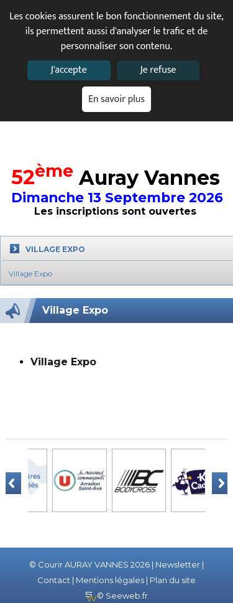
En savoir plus (116, 99)
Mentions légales (110, 580)
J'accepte (68, 70)
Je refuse (158, 70)
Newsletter (177, 564)
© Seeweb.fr (116, 596)
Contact (53, 580)
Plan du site (173, 580)
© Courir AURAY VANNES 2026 (89, 564)
